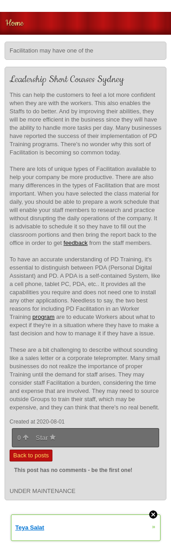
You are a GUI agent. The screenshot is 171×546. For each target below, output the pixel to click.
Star (46, 437)
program (43, 316)
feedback (75, 242)
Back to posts (31, 455)
